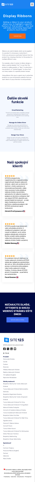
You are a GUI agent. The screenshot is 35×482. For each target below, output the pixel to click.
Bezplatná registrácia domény (12, 394)
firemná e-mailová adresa (11, 423)
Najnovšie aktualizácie (9, 377)
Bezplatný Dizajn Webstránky (12, 439)
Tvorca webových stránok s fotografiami (15, 405)
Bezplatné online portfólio (11, 415)
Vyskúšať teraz (17, 36)
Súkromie (13, 476)
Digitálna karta (7, 420)
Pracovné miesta (11, 450)
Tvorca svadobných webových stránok (15, 413)
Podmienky (7, 476)
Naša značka (7, 458)
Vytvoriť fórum (7, 426)
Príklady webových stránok (11, 369)
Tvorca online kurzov (9, 428)
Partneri (5, 453)
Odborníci (6, 456)
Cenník (5, 362)
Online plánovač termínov (11, 434)
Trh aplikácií (9, 375)
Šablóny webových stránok (11, 372)
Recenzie (6, 367)
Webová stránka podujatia (11, 407)
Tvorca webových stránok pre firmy (14, 402)
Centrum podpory (8, 448)
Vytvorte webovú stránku (17, 319)
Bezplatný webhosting (10, 436)
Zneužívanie (20, 476)
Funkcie (5, 364)
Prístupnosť (28, 476)
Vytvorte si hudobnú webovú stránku (14, 410)
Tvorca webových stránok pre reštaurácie (16, 431)
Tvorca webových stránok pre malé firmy (15, 418)
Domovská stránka (9, 359)
